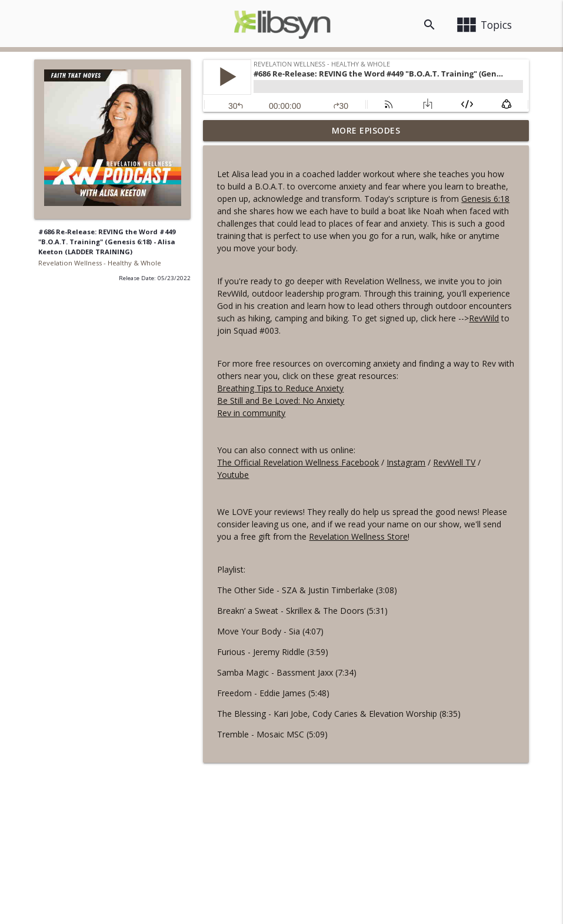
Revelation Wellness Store (358, 536)
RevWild (484, 318)
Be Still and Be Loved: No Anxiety (280, 400)
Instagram (406, 462)
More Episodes (366, 130)
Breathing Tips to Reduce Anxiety (280, 388)
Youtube (233, 474)
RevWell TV (454, 462)
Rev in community (251, 412)
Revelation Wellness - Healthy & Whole (99, 262)
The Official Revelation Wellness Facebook (298, 462)
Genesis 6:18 (485, 198)
